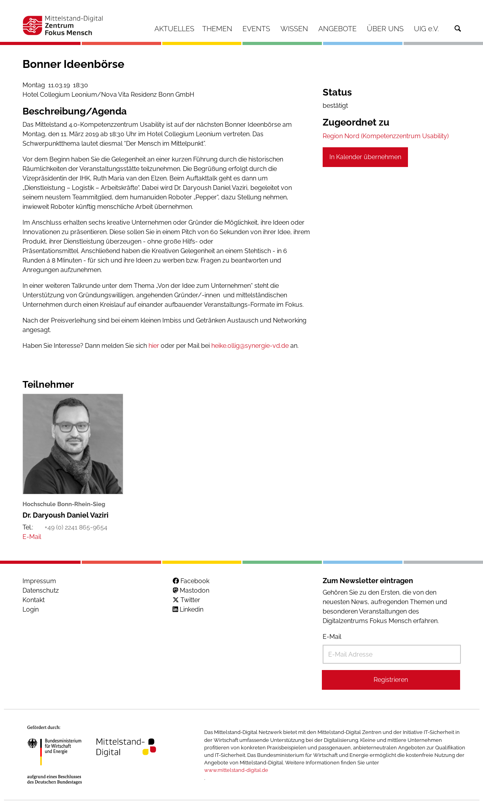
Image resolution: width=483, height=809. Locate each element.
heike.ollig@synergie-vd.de (250, 345)
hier (153, 345)
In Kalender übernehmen (365, 157)
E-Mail (332, 636)
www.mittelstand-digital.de (236, 770)
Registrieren (391, 679)
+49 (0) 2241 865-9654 (76, 527)
